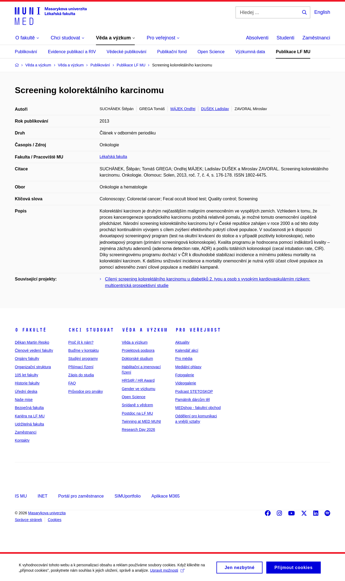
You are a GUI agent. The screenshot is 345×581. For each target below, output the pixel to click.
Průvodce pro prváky (85, 391)
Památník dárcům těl (192, 399)
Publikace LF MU (293, 51)
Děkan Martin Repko (32, 342)
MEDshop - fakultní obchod (198, 408)
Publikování (26, 51)
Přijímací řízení (80, 367)
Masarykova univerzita (46, 513)
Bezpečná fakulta (29, 408)
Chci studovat (91, 330)
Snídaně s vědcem (137, 405)
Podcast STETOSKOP (194, 391)
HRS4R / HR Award (138, 380)
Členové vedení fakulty (34, 350)
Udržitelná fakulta (29, 424)
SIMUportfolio (128, 496)
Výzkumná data (250, 51)
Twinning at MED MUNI (141, 421)
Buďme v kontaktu (83, 350)
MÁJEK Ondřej (182, 109)
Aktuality (182, 342)
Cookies (54, 520)
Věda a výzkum (144, 330)
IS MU (21, 496)
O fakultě (30, 330)
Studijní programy (83, 358)
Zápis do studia (81, 375)
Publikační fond (172, 51)
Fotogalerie (184, 375)
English (322, 12)
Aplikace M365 (165, 496)
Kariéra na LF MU (29, 416)
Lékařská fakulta (113, 156)
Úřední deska (26, 391)
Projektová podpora (138, 350)
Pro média (183, 358)
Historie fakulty (27, 383)
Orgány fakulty (27, 358)
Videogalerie (185, 383)
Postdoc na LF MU (137, 413)
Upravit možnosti (167, 572)
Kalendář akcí (186, 350)
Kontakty (22, 440)
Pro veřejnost (198, 330)
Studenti (285, 37)
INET (42, 496)
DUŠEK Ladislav (215, 109)
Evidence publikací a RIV (72, 51)
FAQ (72, 383)
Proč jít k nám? (80, 342)
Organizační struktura (33, 367)
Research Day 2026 (138, 429)
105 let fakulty (26, 375)
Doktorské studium (137, 358)
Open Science (211, 51)
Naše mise (24, 399)
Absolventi (257, 37)
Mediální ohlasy (188, 367)
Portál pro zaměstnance (81, 496)
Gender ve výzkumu (139, 389)
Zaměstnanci (316, 37)
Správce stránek (28, 520)
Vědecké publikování (127, 51)
